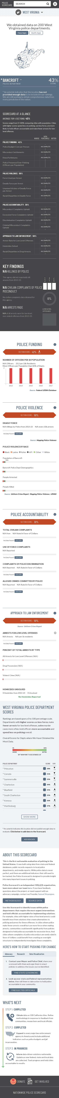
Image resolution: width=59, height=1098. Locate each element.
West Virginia (27, 12)
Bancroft (11, 80)
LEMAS (53, 494)
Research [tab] (21, 954)
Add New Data (29, 839)
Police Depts (22, 33)
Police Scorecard (7, 4)
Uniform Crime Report (20, 494)
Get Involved (42, 1081)
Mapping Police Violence (46, 440)
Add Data (19, 433)
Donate (21, 1081)
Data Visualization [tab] (36, 954)
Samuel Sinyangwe (46, 894)
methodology (13, 900)
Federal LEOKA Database (46, 390)
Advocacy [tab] (8, 954)
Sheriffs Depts (36, 33)
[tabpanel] (29, 976)
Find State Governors (26, 973)
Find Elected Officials (23, 990)
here (30, 888)
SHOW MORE (29, 817)
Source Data (35, 900)
